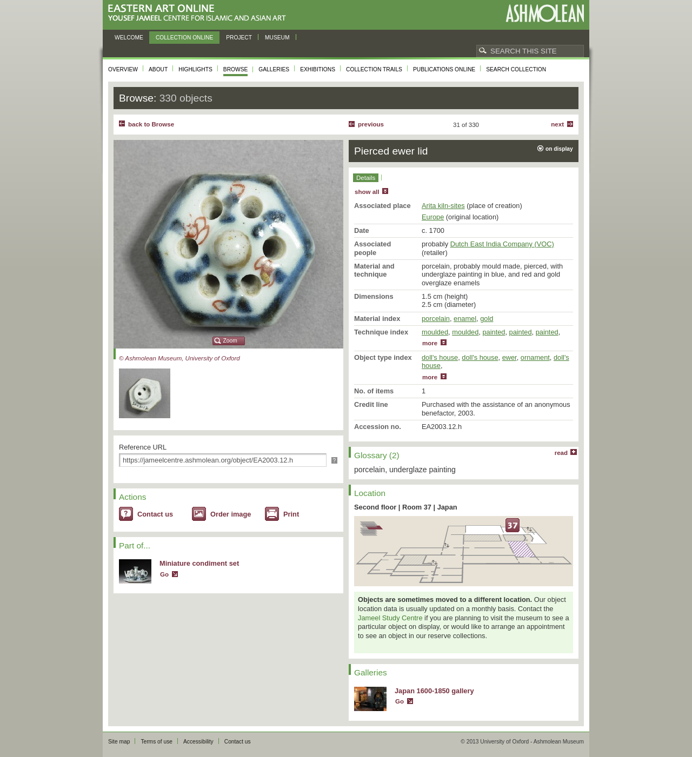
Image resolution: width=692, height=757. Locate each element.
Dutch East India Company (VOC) (502, 244)
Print (291, 514)
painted (493, 332)
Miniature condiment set (199, 563)
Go (164, 574)
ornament (535, 357)
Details (365, 178)
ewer (509, 357)
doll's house (440, 357)
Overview (123, 69)
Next (557, 124)
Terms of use (156, 742)
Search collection (516, 69)
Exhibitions (317, 69)
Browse (235, 69)
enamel (465, 318)
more (429, 343)
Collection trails (374, 69)
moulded (435, 332)
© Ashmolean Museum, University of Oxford (179, 358)
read (561, 453)
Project (239, 38)
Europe (433, 217)
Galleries (273, 69)
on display (559, 149)
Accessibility (198, 742)
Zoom (230, 341)
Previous (371, 124)
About (158, 69)
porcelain (436, 318)
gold (486, 318)
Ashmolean (544, 13)
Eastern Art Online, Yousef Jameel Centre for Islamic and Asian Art (199, 13)
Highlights (195, 69)
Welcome (129, 38)
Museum (277, 38)
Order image (230, 514)
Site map (119, 742)
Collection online (184, 38)
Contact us (155, 514)
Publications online (444, 69)
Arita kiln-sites (443, 206)
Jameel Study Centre (390, 618)
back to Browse (151, 124)
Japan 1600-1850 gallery (434, 691)
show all (367, 192)
